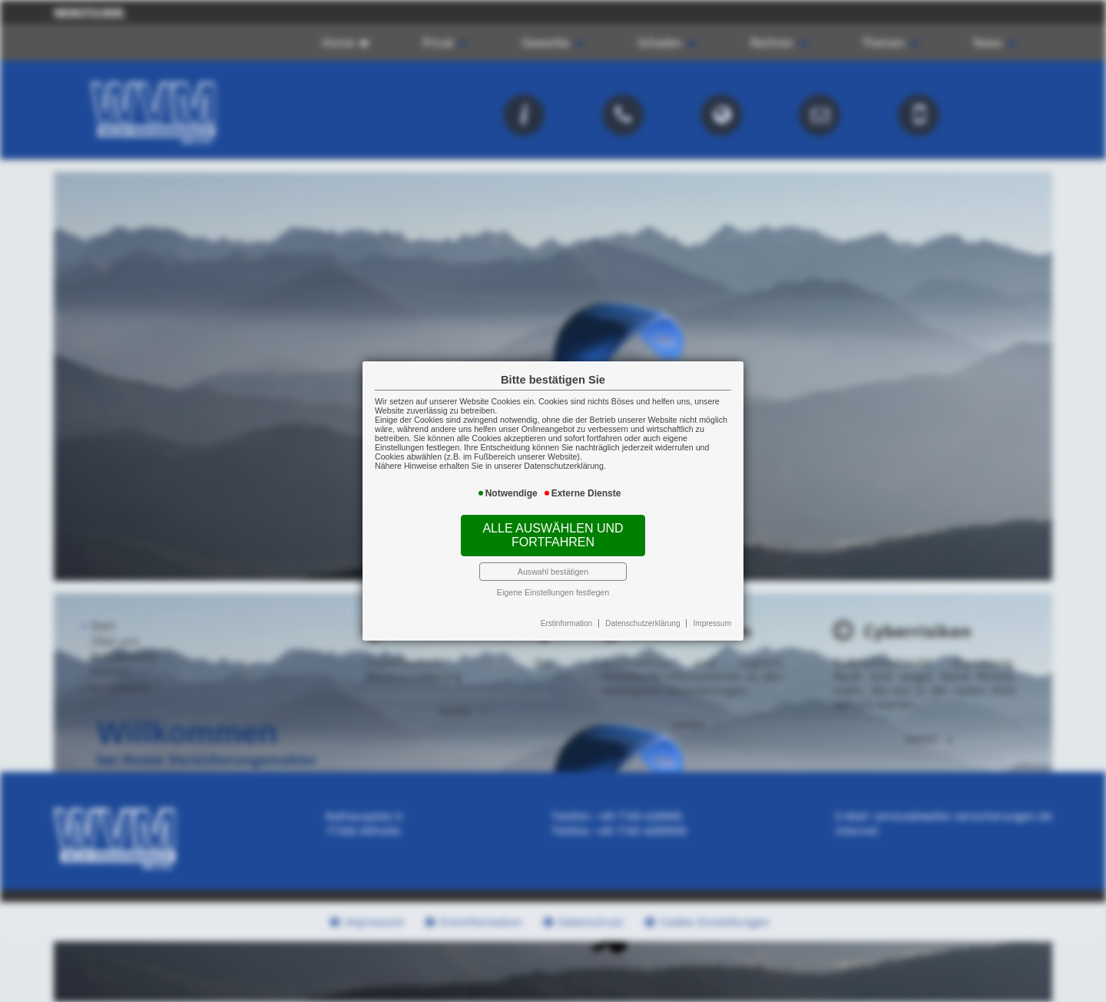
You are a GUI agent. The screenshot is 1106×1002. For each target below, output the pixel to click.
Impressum (712, 623)
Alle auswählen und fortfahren (552, 535)
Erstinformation (566, 623)
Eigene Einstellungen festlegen (553, 592)
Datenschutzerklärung (642, 623)
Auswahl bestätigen (553, 571)
